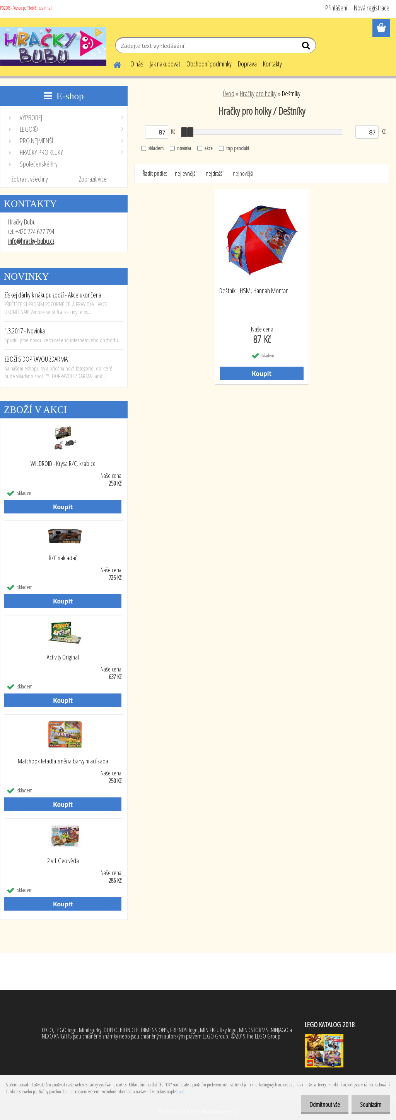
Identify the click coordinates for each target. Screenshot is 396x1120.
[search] (307, 47)
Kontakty (272, 63)
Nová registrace (371, 7)
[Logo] (53, 46)
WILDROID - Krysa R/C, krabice (63, 463)
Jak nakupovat (165, 63)
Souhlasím (369, 1104)
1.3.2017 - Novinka (24, 330)
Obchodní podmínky (209, 63)
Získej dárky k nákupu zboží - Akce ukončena (52, 294)
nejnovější (243, 173)
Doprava (247, 63)
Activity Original (63, 657)
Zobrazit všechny (29, 179)
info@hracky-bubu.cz (31, 241)
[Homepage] (113, 64)
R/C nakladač (63, 558)
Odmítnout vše (321, 1104)
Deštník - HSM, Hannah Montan (253, 291)
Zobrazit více (93, 179)
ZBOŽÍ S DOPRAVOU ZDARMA (36, 359)
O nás (136, 63)
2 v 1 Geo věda (63, 861)
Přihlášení (336, 7)
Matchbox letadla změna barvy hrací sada (63, 761)
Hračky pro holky (258, 93)
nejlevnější (185, 173)
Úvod (228, 93)
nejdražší (215, 173)
